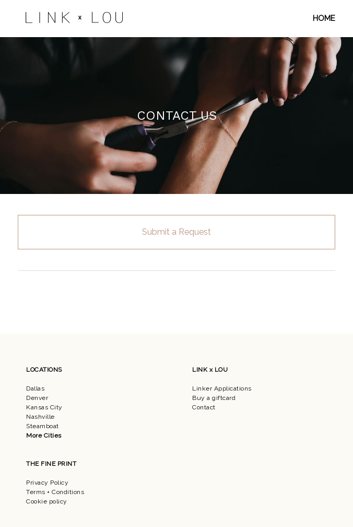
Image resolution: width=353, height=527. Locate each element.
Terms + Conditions (55, 492)
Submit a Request (176, 232)
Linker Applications (222, 388)
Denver (37, 398)
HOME (324, 18)
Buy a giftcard (214, 398)
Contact (204, 407)
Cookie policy (46, 501)
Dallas (35, 388)
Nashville (40, 416)
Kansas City (44, 407)
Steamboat (42, 426)
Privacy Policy (47, 482)
